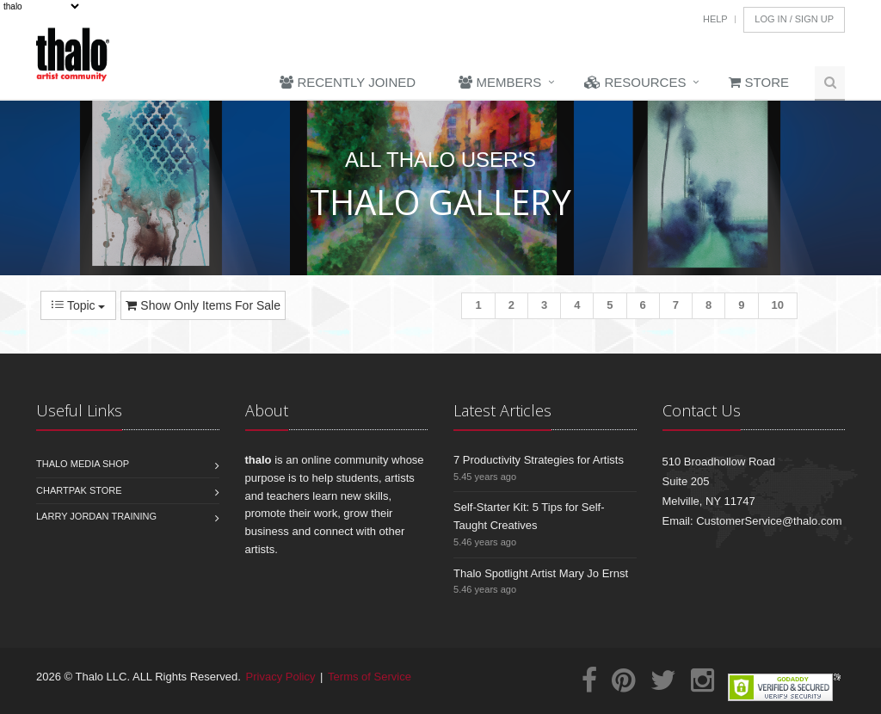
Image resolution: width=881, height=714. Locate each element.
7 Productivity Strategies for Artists (538, 459)
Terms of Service (369, 676)
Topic (78, 305)
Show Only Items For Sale (203, 305)
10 (778, 305)
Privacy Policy (281, 676)
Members (500, 82)
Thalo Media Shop (82, 464)
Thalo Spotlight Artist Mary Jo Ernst (540, 573)
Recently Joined (348, 82)
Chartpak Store (79, 490)
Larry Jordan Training (96, 516)
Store (759, 82)
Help (715, 19)
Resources (635, 82)
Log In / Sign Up (794, 19)
